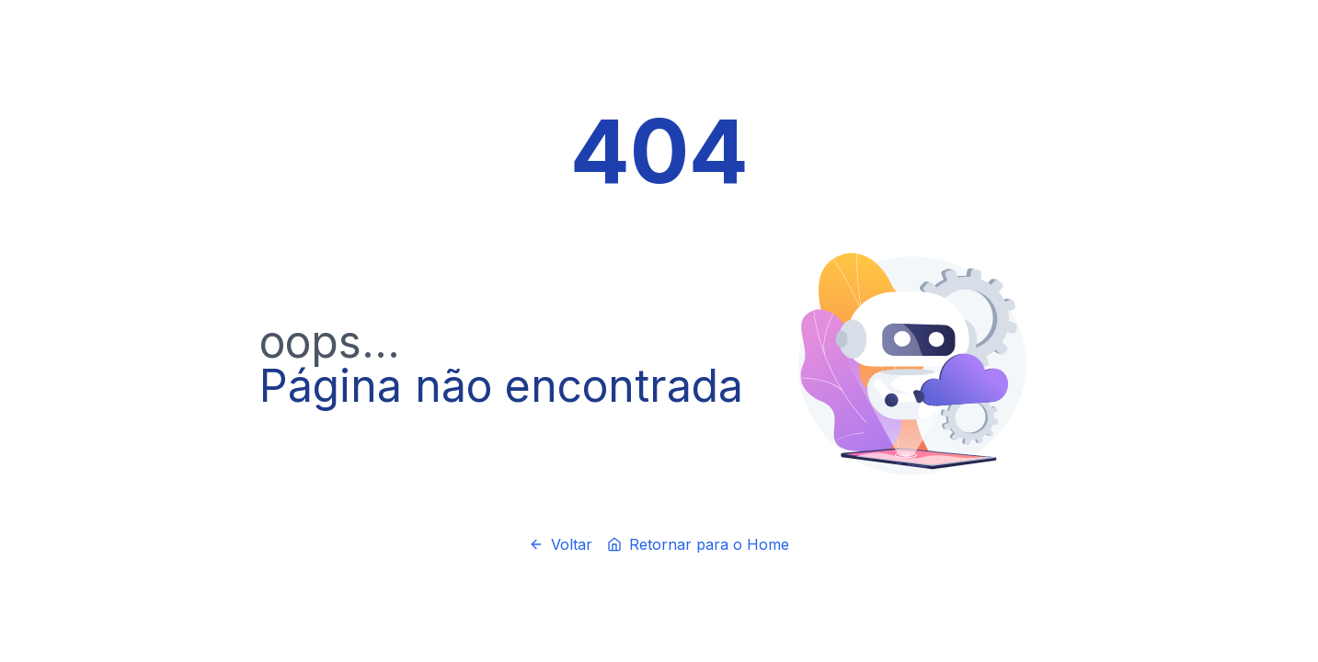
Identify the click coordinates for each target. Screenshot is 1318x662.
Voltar (560, 544)
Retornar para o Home (698, 544)
